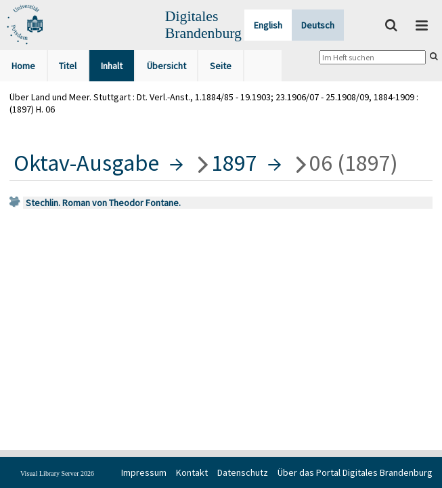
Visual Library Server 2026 (57, 473)
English (268, 25)
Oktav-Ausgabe (86, 162)
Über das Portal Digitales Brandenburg (355, 472)
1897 (234, 162)
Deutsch (317, 25)
